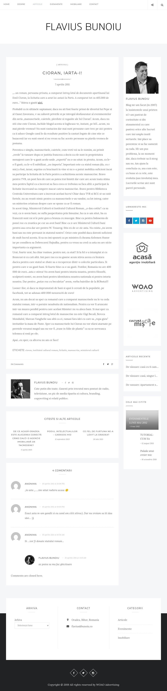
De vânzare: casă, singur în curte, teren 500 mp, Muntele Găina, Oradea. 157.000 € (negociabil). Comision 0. (142, 375)
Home (7, 5)
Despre (23, 5)
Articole (41, 5)
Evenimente (61, 5)
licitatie (63, 350)
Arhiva (18, 619)
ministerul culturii (90, 350)
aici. (40, 102)
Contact (101, 5)
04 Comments (17, 364)
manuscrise (73, 350)
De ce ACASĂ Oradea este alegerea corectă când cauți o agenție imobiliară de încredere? (26, 438)
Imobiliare (82, 5)
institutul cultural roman (45, 350)
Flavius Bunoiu (46, 382)
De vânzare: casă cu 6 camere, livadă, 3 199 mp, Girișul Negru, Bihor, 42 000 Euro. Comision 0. (142, 366)
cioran (28, 350)
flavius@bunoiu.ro (82, 626)
